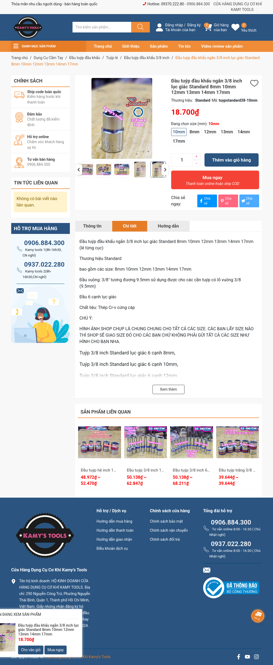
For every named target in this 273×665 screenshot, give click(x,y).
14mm (244, 131)
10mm (179, 131)
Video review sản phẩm (222, 46)
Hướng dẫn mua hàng (114, 521)
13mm (227, 131)
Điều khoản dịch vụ (112, 548)
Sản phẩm (159, 46)
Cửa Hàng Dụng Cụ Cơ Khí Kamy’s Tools (78, 657)
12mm (210, 131)
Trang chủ (103, 46)
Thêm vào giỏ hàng (231, 160)
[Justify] (139, 27)
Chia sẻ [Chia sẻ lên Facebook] (204, 201)
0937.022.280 (44, 264)
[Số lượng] (181, 160)
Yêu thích (248, 30)
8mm (194, 131)
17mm (179, 141)
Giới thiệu (130, 46)
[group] (140, 118)
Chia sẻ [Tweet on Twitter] (246, 201)
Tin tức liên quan (36, 182)
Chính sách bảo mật (166, 521)
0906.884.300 (198, 4)
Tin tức (184, 46)
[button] (78, 169)
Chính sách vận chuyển (169, 530)
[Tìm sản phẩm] (102, 27)
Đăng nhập (174, 25)
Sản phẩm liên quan (106, 412)
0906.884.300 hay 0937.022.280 (50, 634)
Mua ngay (212, 182)
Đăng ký (194, 25)
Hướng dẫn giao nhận (114, 539)
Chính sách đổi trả (165, 539)
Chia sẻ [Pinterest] (225, 201)
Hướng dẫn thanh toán (115, 530)
